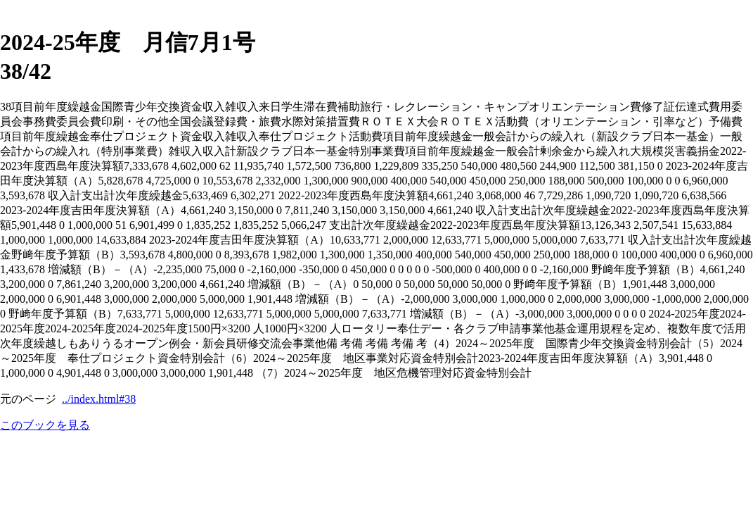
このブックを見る (45, 425)
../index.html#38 (99, 399)
